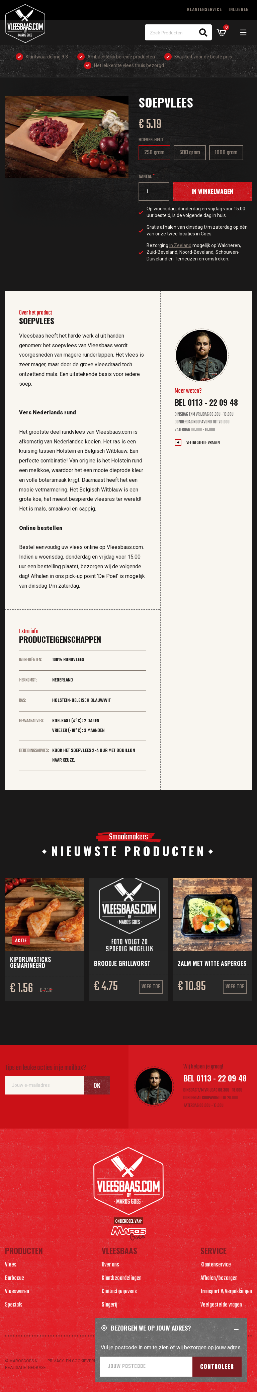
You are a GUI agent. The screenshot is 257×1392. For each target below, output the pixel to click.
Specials (13, 1305)
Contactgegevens (119, 1292)
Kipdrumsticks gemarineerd (30, 962)
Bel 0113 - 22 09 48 (206, 402)
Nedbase (37, 1367)
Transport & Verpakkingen (226, 1292)
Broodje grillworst (122, 963)
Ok (96, 1085)
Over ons (110, 1265)
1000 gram (228, 154)
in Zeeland (180, 245)
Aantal (145, 177)
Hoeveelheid (151, 140)
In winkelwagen (212, 191)
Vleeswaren (17, 1292)
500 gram (191, 154)
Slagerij (109, 1305)
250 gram (155, 154)
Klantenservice (204, 10)
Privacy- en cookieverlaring (78, 1361)
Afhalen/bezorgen (219, 1278)
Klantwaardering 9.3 (47, 56)
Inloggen (239, 10)
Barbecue (14, 1278)
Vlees (10, 1265)
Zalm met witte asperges (212, 963)
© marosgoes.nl (22, 1361)
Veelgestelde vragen (203, 443)
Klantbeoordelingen (122, 1278)
